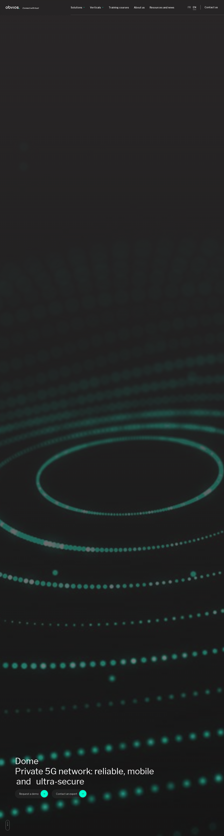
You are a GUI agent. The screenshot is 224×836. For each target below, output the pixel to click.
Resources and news (162, 7)
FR (189, 7)
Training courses (119, 7)
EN (194, 7)
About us (139, 7)
